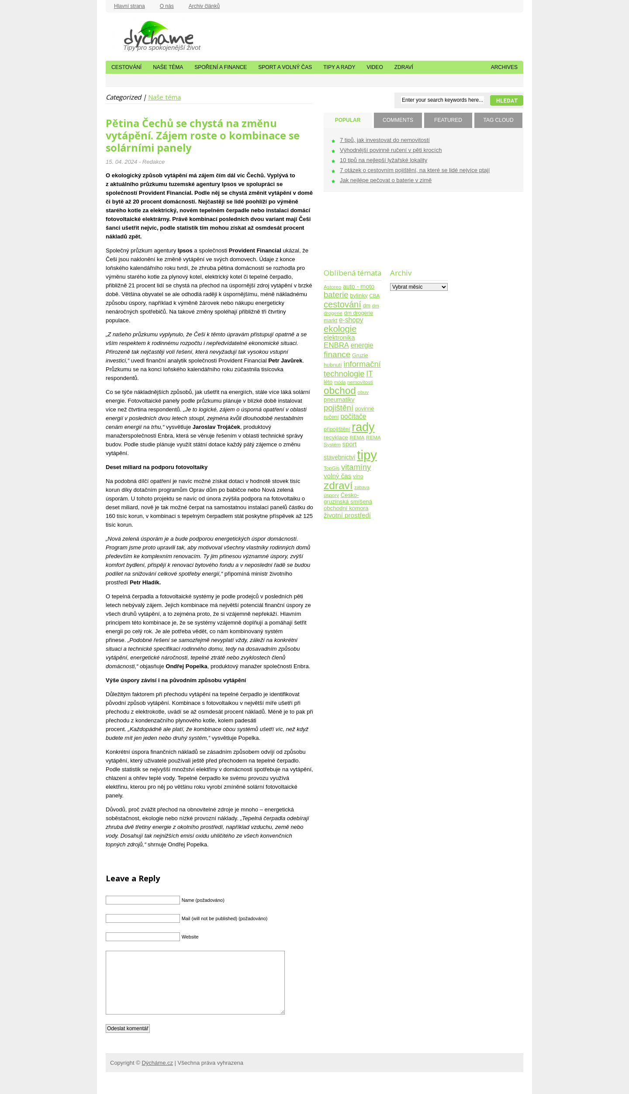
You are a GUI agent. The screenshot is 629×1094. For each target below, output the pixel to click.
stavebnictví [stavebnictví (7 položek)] (340, 457)
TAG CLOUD (498, 120)
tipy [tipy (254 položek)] (367, 455)
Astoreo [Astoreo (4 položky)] (332, 287)
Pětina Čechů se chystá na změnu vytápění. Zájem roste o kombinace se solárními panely (203, 135)
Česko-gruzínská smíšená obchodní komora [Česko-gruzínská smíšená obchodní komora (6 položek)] (348, 501)
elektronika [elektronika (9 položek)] (339, 337)
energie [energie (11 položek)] (362, 345)
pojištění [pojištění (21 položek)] (338, 407)
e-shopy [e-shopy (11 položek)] (351, 320)
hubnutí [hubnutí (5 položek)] (333, 365)
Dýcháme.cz (149, 34)
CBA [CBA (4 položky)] (374, 295)
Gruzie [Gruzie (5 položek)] (360, 355)
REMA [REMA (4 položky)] (357, 437)
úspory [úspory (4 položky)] (331, 495)
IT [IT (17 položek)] (369, 373)
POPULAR (348, 120)
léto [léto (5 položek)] (328, 382)
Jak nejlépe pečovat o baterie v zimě (386, 180)
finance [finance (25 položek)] (337, 354)
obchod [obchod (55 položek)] (340, 390)
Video (374, 67)
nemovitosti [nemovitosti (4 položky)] (360, 382)
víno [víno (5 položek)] (358, 476)
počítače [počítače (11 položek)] (353, 416)
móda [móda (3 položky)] (340, 382)
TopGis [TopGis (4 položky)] (331, 468)
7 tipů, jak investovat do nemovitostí (385, 140)
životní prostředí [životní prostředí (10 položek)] (347, 515)
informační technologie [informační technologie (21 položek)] (352, 368)
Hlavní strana (129, 6)
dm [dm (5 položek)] (366, 306)
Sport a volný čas (285, 67)
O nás (167, 6)
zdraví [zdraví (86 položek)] (338, 485)
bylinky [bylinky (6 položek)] (358, 295)
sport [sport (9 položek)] (349, 444)
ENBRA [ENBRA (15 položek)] (336, 345)
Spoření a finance (220, 67)
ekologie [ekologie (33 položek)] (340, 329)
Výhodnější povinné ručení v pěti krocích (391, 150)
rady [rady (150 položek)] (363, 427)
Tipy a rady (339, 67)
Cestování (126, 67)
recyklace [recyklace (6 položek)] (336, 437)
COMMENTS (398, 120)
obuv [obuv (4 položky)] (363, 392)
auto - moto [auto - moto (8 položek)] (358, 286)
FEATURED (448, 120)
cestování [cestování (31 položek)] (342, 304)
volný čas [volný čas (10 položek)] (337, 476)
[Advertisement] (351, 235)
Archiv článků (204, 6)
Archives (504, 67)
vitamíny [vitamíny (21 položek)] (356, 467)
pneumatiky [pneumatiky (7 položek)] (339, 400)
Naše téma (168, 67)
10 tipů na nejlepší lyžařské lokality (383, 160)
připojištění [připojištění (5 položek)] (337, 429)
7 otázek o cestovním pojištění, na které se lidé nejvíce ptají (415, 170)
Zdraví (403, 67)
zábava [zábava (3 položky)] (361, 487)
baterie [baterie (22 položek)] (336, 294)
